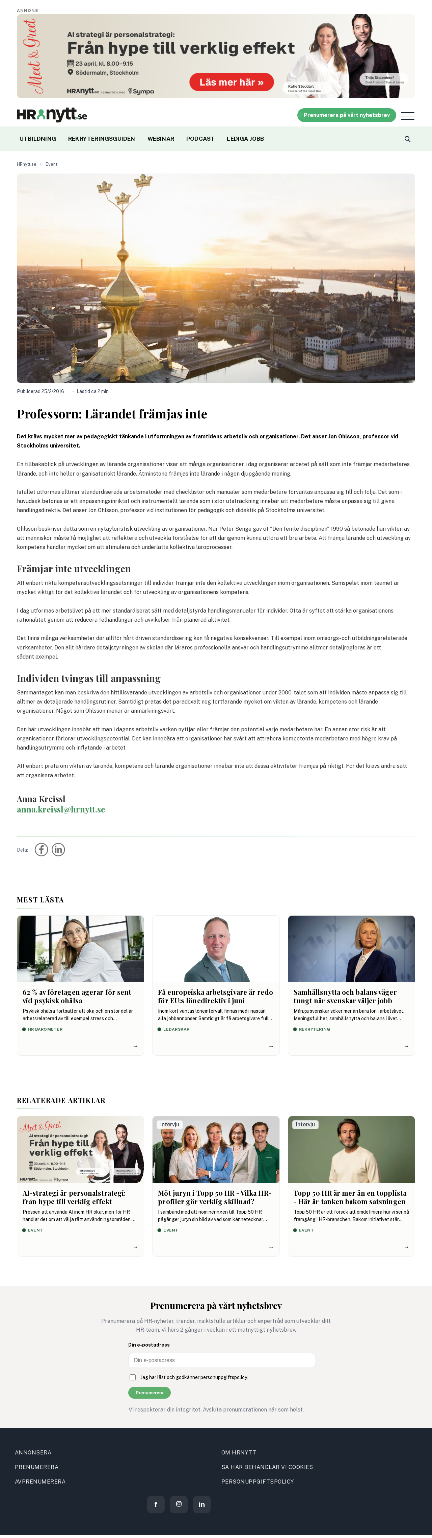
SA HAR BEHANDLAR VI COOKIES (267, 1467)
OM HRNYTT (238, 1452)
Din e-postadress (149, 1345)
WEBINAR (160, 138)
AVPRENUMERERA (40, 1481)
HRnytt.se (26, 164)
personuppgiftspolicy (223, 1377)
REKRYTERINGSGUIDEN (101, 138)
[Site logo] (52, 115)
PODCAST (200, 138)
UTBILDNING (38, 138)
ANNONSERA (33, 1452)
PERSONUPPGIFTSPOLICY (257, 1481)
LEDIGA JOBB (245, 138)
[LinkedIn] (202, 1504)
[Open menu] (407, 116)
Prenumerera (149, 1392)
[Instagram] (179, 1504)
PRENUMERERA (36, 1467)
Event (51, 164)
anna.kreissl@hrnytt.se (61, 809)
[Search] (407, 138)
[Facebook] (156, 1504)
